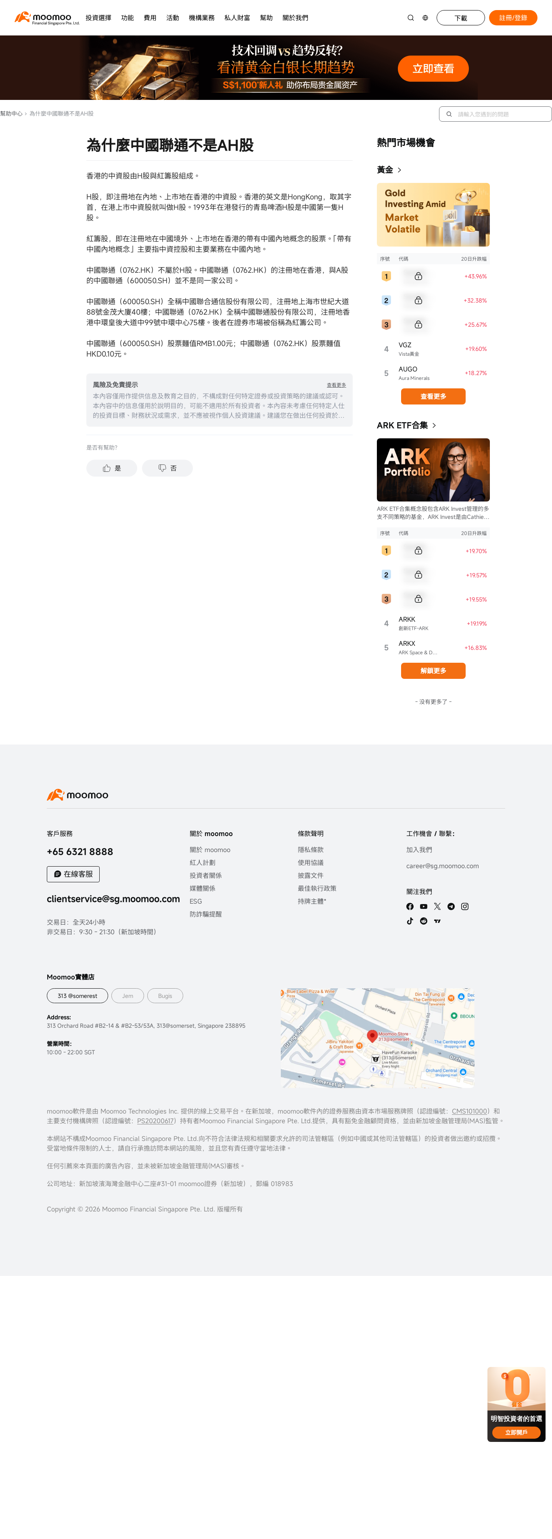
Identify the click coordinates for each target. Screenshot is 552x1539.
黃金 (385, 169)
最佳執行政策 (317, 888)
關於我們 (295, 17)
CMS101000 (469, 1111)
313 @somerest (77, 996)
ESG (196, 901)
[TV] (437, 921)
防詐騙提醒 (206, 914)
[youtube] (423, 906)
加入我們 (419, 849)
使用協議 (311, 862)
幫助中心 (11, 113)
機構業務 (202, 17)
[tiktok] (410, 921)
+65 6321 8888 (80, 851)
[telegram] (451, 906)
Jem (127, 996)
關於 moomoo (210, 849)
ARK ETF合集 (402, 425)
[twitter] (437, 906)
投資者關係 (206, 875)
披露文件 (311, 875)
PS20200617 (155, 1120)
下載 (460, 18)
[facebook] (410, 906)
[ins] (464, 906)
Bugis (165, 996)
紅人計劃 (202, 862)
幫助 (266, 17)
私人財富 (237, 17)
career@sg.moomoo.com (442, 865)
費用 (150, 17)
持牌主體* (312, 901)
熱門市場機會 (406, 142)
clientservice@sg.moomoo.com (113, 898)
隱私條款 (311, 849)
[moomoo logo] (43, 16)
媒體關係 (202, 888)
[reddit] (423, 921)
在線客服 (78, 874)
